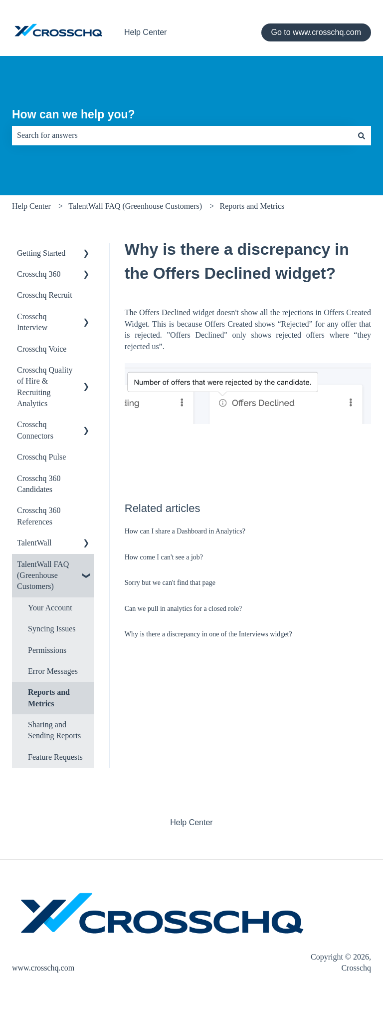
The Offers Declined (158, 312)
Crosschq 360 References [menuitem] (39, 515)
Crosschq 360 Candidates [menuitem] (39, 484)
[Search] (361, 135)
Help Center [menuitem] (191, 822)
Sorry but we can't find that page (170, 582)
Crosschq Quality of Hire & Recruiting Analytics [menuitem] (45, 387)
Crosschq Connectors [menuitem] (35, 430)
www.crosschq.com (43, 968)
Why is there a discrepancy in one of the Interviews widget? (208, 634)
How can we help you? (73, 114)
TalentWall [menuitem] (34, 542)
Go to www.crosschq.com (316, 32)
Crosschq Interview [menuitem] (32, 322)
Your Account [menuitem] (50, 607)
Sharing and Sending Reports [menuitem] (54, 730)
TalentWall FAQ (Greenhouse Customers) (135, 206)
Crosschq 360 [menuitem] (39, 274)
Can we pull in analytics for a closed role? (183, 608)
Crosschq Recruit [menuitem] (44, 295)
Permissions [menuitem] (47, 650)
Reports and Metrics (251, 206)
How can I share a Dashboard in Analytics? (185, 531)
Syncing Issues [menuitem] (52, 628)
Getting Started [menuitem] (41, 253)
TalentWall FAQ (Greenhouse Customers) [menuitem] (43, 575)
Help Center (145, 32)
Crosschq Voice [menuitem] (41, 349)
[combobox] (182, 135)
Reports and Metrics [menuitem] (49, 697)
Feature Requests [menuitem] (55, 757)
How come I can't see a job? (164, 557)
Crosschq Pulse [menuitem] (41, 457)
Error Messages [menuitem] (53, 671)
